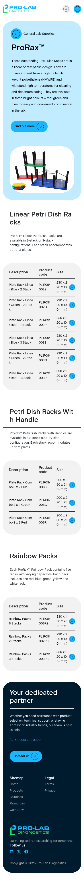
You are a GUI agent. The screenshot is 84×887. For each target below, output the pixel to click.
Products (16, 790)
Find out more (29, 126)
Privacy (50, 790)
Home (14, 784)
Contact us (26, 756)
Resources (17, 803)
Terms (49, 784)
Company (17, 810)
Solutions (16, 797)
